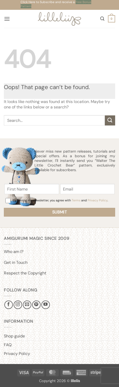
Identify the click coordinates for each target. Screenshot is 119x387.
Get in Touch (16, 262)
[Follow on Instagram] (18, 305)
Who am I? (13, 251)
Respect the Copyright (25, 273)
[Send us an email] (27, 305)
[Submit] (110, 120)
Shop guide (14, 336)
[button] (7, 18)
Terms (76, 200)
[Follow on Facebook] (8, 305)
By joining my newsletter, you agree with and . (60, 200)
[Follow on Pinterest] (36, 305)
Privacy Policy (97, 200)
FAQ (8, 344)
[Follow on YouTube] (45, 305)
